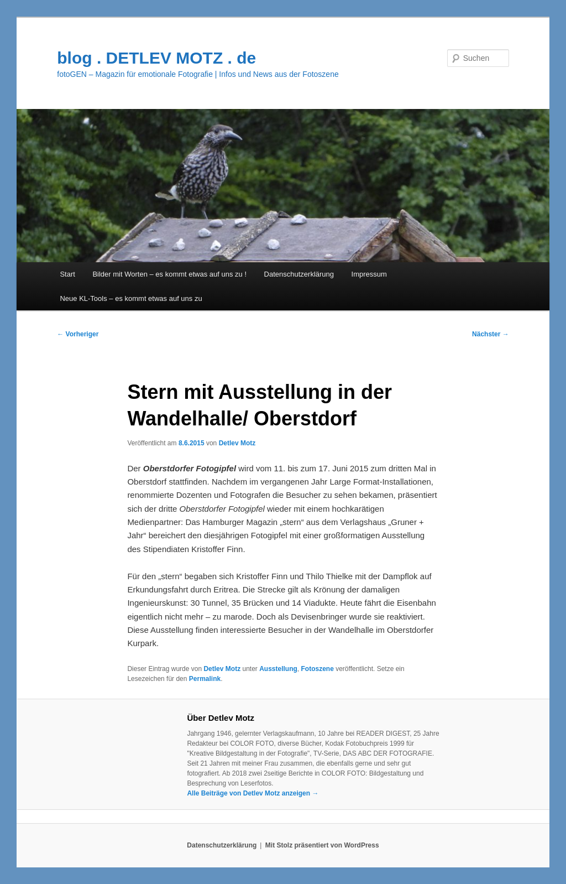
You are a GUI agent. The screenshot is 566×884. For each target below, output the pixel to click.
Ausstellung (278, 669)
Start (67, 274)
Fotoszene (317, 669)
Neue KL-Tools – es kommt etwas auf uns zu (131, 298)
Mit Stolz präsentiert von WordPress (322, 845)
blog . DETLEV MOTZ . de (156, 58)
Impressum (369, 274)
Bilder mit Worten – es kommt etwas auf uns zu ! (169, 274)
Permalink (205, 679)
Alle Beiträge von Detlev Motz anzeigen (252, 793)
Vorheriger (77, 334)
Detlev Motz (237, 443)
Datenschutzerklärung (299, 274)
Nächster (490, 334)
